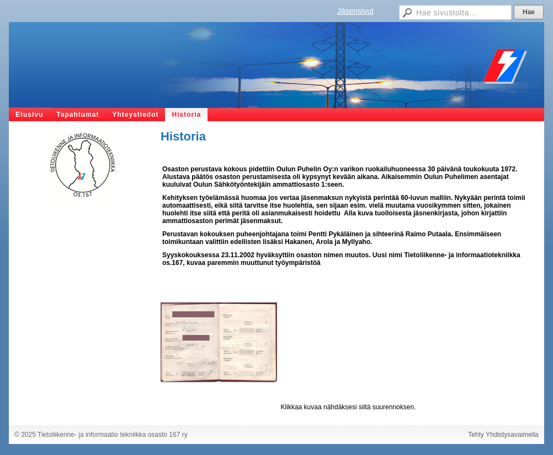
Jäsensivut (355, 11)
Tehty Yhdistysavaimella (503, 434)
